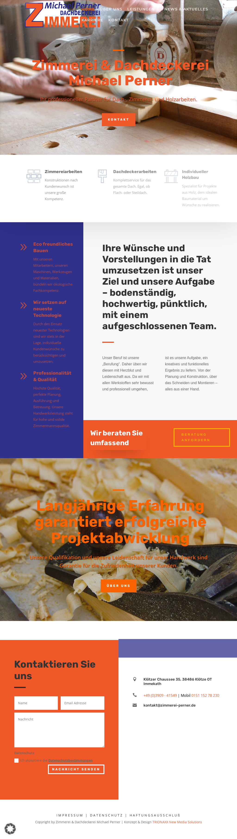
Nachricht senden (76, 769)
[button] (10, 829)
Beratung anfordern (195, 437)
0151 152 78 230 (205, 695)
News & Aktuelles (186, 9)
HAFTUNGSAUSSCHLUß (155, 815)
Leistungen (141, 9)
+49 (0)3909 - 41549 (160, 695)
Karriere (92, 20)
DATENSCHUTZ (106, 815)
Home (88, 9)
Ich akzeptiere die (53, 760)
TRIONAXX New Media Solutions (177, 822)
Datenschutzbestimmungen (70, 760)
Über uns (111, 9)
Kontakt (118, 20)
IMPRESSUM (70, 815)
